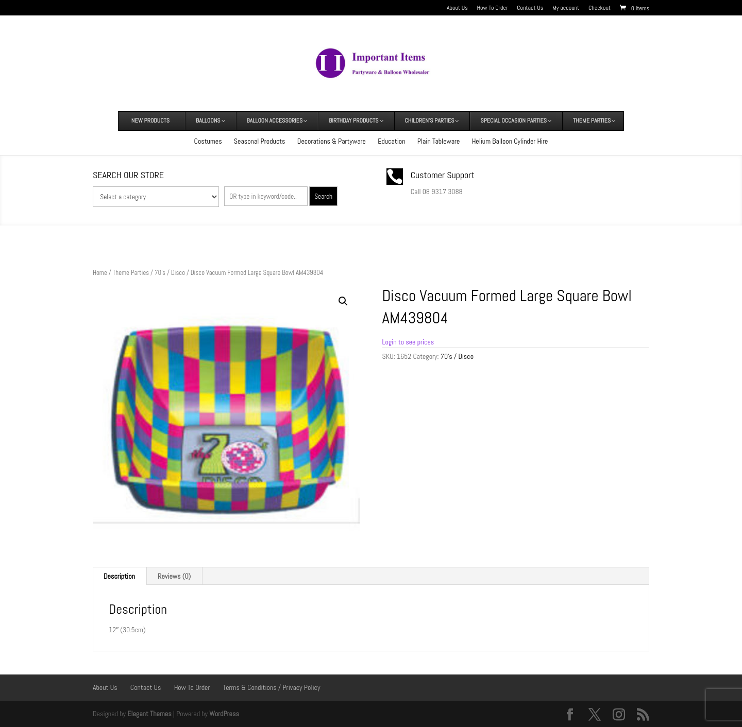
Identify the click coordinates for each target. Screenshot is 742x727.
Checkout (599, 8)
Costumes (208, 141)
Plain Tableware (438, 141)
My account (565, 8)
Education (391, 141)
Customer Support (443, 175)
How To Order (492, 8)
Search (323, 196)
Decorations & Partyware (331, 141)
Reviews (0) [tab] (174, 576)
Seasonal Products (259, 141)
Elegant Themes (149, 713)
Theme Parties (131, 272)
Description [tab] (119, 576)
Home (100, 272)
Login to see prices (408, 342)
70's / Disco (170, 272)
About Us (457, 8)
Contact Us (530, 8)
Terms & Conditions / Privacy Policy (272, 687)
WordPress (224, 713)
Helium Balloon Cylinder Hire (510, 141)
